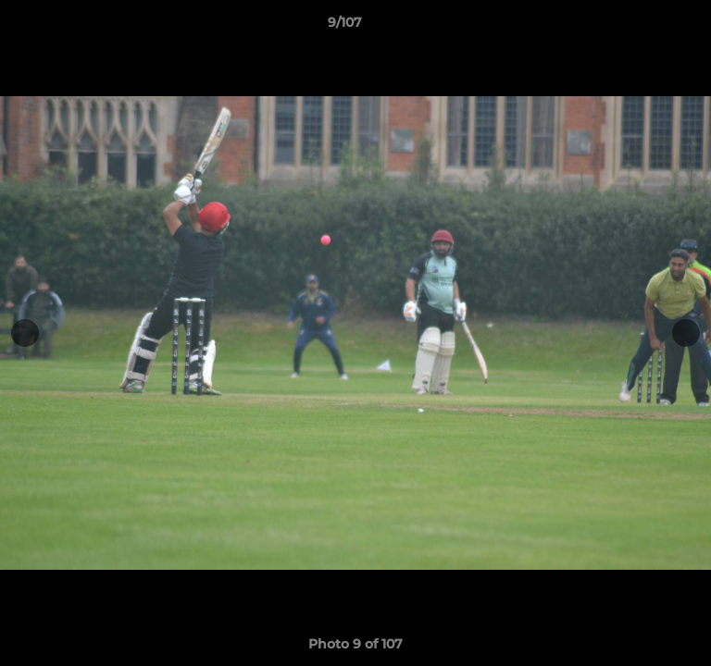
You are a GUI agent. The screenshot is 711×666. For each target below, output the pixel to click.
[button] (644, 26)
